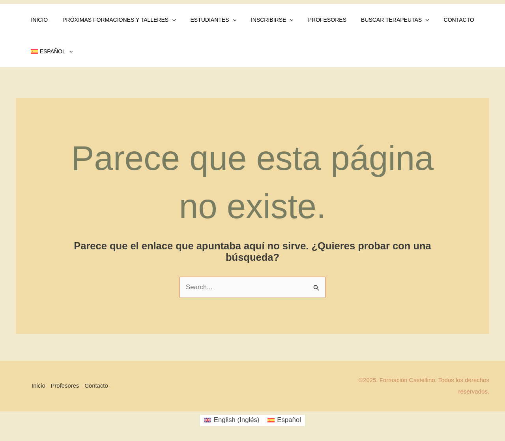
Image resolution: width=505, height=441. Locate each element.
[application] (166, 20)
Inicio (37, 20)
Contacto (436, 20)
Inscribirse (260, 20)
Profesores (311, 20)
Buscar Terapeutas (376, 20)
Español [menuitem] (289, 420)
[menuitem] (50, 51)
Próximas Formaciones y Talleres (113, 20)
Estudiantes (204, 20)
